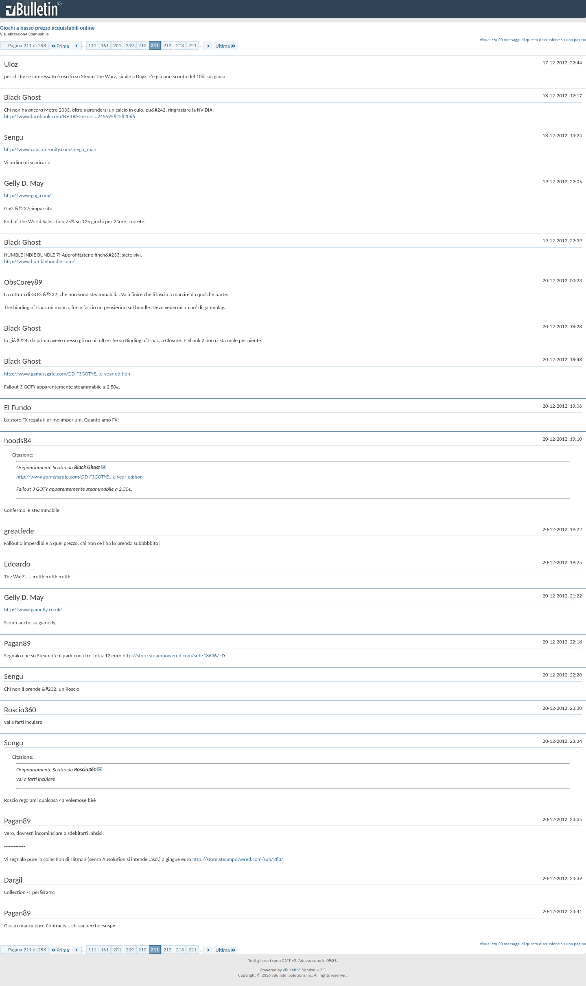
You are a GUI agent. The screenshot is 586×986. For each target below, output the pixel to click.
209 (130, 45)
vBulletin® (292, 970)
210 (142, 45)
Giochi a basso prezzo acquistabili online (47, 27)
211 (155, 45)
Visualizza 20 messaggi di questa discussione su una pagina (533, 39)
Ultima (226, 46)
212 (167, 45)
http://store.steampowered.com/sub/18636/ (170, 655)
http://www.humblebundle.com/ (39, 261)
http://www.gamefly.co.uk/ (33, 609)
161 (105, 45)
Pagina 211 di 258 (27, 45)
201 (117, 45)
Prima (59, 46)
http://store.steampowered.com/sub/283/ (238, 859)
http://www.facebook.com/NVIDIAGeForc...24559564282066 (69, 116)
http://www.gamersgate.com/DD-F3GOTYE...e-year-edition (67, 374)
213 (180, 45)
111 (92, 45)
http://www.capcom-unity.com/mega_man (50, 149)
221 (192, 45)
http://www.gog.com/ (27, 195)
